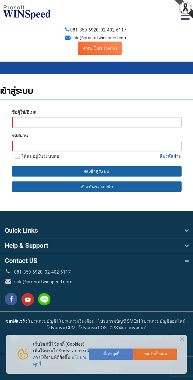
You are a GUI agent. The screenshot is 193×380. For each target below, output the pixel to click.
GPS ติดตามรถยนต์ (127, 327)
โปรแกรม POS (92, 327)
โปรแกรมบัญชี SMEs (118, 321)
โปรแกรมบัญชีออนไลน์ (163, 321)
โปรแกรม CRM (61, 327)
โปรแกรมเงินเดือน (77, 321)
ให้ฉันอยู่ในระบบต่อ (35, 156)
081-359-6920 (84, 29)
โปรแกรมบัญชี (42, 321)
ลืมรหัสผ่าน (171, 156)
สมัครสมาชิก (96, 186)
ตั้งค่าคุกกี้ (111, 354)
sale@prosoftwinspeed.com (99, 37)
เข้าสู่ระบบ (96, 171)
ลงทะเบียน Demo (99, 48)
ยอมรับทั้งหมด (155, 354)
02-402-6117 (113, 29)
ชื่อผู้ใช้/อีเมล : (25, 112)
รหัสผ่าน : (21, 135)
